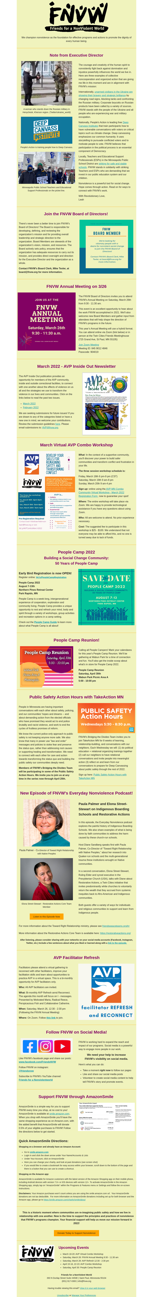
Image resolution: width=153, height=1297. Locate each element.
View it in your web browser (92, 1288)
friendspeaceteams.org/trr (116, 926)
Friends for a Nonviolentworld (36, 1080)
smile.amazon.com (59, 1113)
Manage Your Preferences (84, 1295)
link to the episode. (117, 943)
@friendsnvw (26, 1071)
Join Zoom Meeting (89, 345)
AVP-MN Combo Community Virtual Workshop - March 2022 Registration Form (101, 492)
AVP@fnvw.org (50, 427)
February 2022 (31, 407)
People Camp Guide (45, 622)
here (57, 424)
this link (51, 1017)
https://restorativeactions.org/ (115, 933)
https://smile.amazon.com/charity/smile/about (64, 1200)
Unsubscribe (63, 1295)
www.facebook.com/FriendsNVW (37, 1062)
